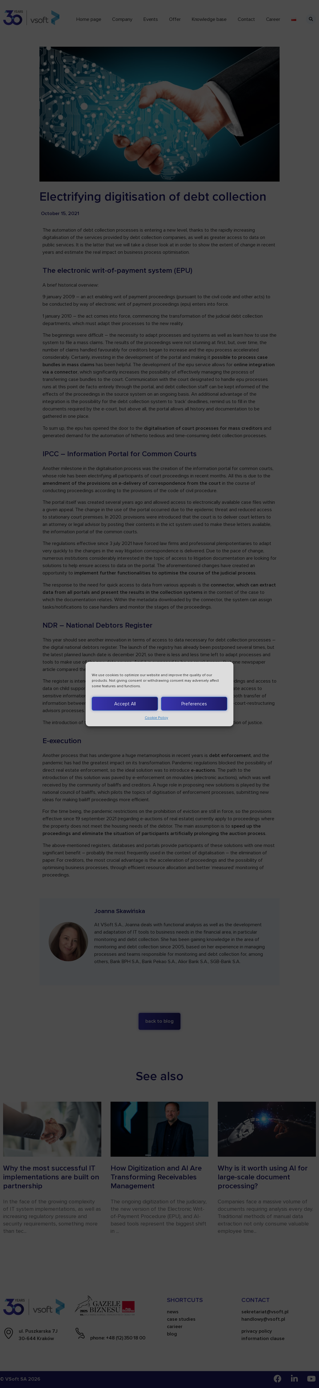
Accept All (125, 704)
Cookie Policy (156, 718)
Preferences (194, 704)
